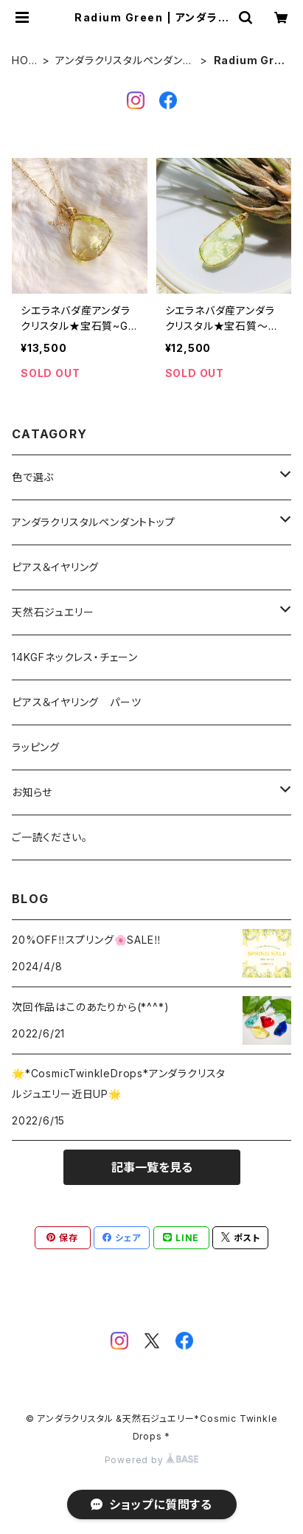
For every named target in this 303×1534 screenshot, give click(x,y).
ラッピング (36, 747)
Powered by (152, 1459)
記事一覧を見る (151, 1167)
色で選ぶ (33, 477)
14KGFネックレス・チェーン (75, 657)
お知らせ (32, 792)
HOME (25, 61)
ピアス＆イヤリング (55, 567)
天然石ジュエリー (53, 612)
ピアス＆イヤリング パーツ (76, 702)
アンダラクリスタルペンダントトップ (123, 61)
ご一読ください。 (49, 837)
